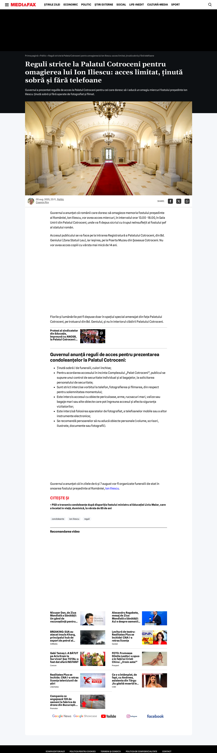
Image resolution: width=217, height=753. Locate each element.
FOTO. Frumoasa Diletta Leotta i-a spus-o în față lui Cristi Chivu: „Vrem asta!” (126, 657)
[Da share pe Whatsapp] (187, 201)
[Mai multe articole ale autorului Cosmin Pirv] (31, 201)
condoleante (58, 519)
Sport (175, 4)
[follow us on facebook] (155, 716)
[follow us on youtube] (108, 717)
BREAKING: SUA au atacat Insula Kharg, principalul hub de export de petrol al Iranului (63, 636)
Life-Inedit (136, 4)
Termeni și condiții (111, 751)
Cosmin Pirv (42, 202)
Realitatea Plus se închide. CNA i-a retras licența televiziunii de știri (64, 679)
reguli (87, 519)
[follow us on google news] (62, 717)
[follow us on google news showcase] (85, 717)
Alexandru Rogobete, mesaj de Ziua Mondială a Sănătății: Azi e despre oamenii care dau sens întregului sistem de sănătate (125, 617)
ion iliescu (74, 519)
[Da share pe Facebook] (170, 201)
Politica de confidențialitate (141, 751)
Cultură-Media (157, 4)
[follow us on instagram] (132, 717)
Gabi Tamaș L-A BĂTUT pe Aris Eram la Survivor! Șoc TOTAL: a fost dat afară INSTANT (64, 657)
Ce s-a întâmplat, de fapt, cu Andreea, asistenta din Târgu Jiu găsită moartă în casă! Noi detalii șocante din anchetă (124, 679)
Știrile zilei (52, 4)
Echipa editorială (55, 751)
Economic (70, 4)
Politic (86, 4)
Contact (166, 751)
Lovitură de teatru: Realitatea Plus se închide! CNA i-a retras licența (123, 636)
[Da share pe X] (178, 201)
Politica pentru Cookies (83, 751)
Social (121, 4)
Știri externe (104, 4)
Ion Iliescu (112, 488)
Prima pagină (31, 55)
